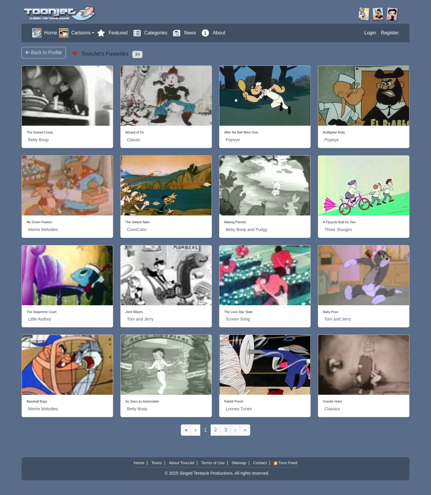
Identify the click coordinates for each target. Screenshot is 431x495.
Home (139, 463)
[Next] (235, 430)
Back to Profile (43, 52)
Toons (156, 463)
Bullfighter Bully (334, 132)
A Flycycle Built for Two (339, 222)
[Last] (245, 430)
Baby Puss (330, 312)
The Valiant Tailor (137, 222)
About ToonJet (181, 463)
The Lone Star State (238, 312)
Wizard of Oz (134, 132)
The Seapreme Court (42, 312)
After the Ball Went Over (241, 132)
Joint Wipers (134, 312)
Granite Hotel (332, 401)
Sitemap (239, 463)
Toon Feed (285, 463)
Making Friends (235, 222)
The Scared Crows (40, 132)
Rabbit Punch (233, 401)
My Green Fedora (39, 222)
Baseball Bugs (37, 401)
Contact (260, 463)
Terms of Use (213, 463)
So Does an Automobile (142, 401)
